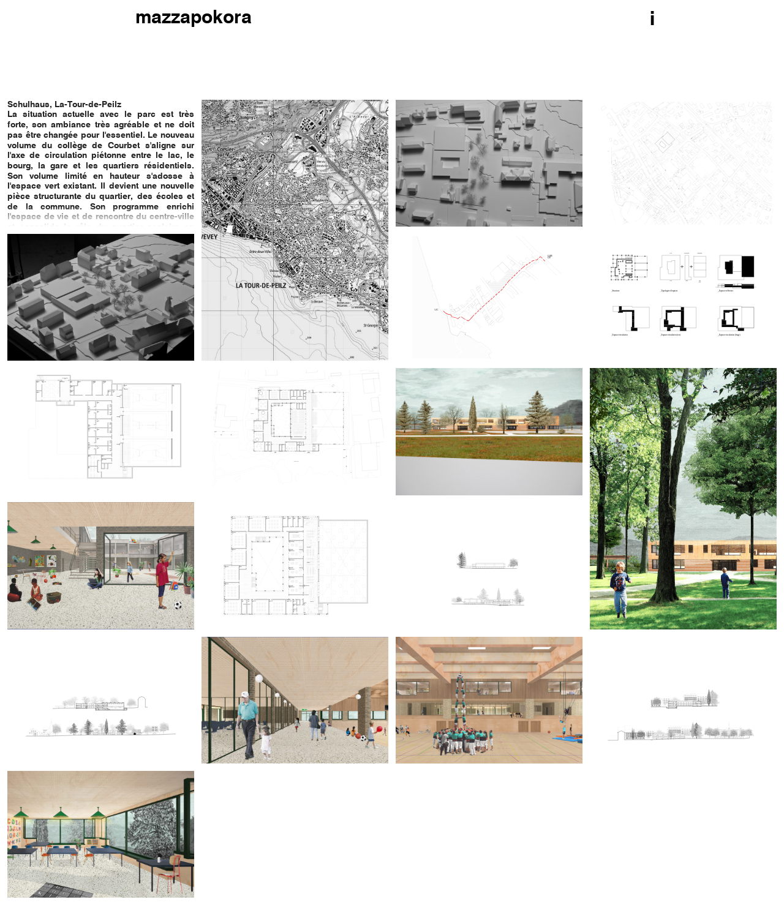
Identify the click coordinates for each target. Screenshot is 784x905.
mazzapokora (193, 18)
